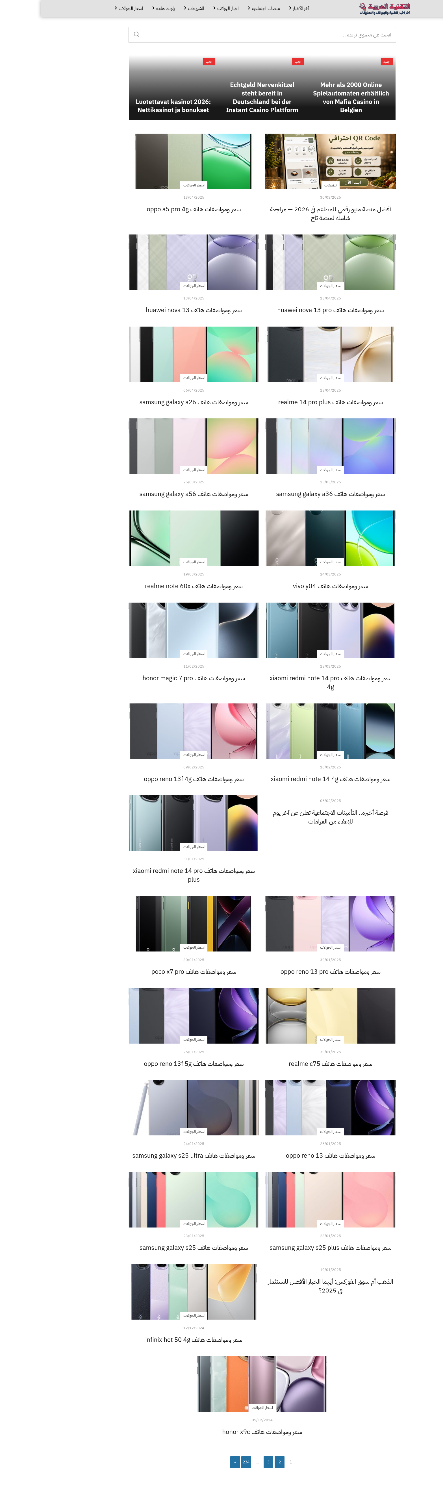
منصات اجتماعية (225, 8)
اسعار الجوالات (90, 8)
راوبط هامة (125, 8)
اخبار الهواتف (187, 8)
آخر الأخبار (260, 8)
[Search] (97, 32)
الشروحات (155, 8)
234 (205, 1462)
